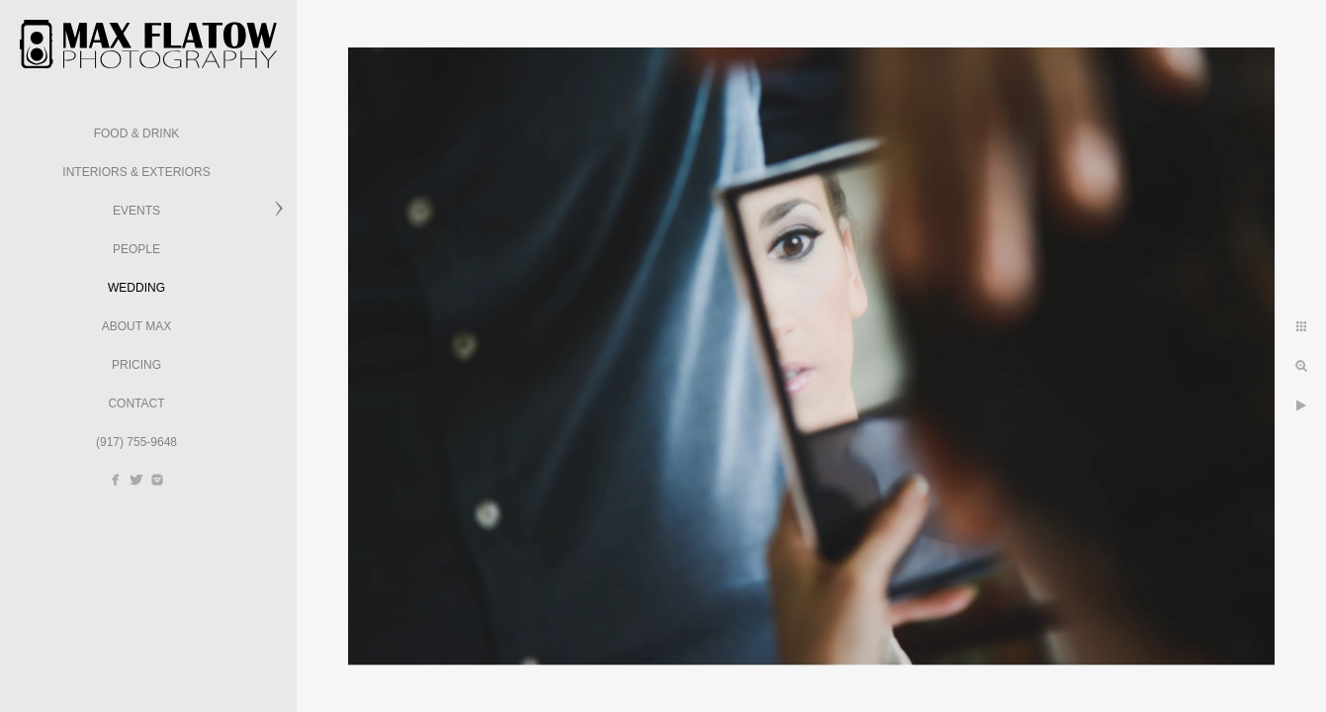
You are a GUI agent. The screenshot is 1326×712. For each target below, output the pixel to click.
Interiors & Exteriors (136, 172)
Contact (136, 403)
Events (136, 211)
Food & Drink (137, 133)
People (136, 249)
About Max (136, 326)
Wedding (136, 288)
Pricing (136, 365)
